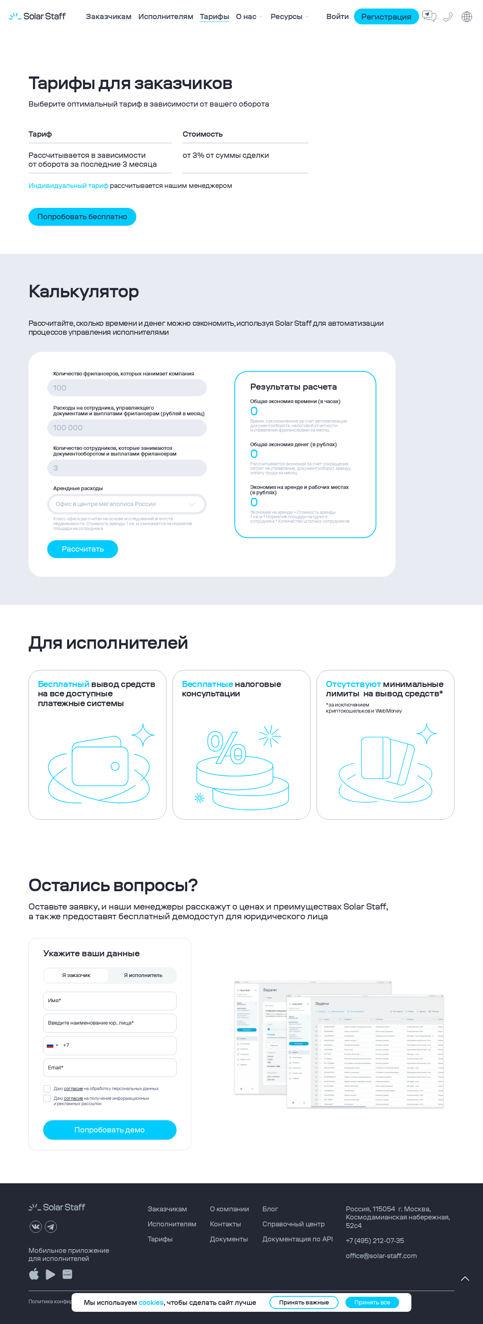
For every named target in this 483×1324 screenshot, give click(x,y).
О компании (229, 1209)
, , (398, 1217)
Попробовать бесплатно (82, 216)
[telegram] (51, 1226)
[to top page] (465, 1278)
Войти (337, 16)
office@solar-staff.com (381, 1256)
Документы (229, 1239)
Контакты (225, 1224)
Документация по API (297, 1239)
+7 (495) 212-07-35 (375, 1241)
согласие (73, 1088)
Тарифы (160, 1239)
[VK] (36, 1226)
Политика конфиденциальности (68, 1301)
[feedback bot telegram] (429, 17)
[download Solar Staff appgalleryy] (67, 1274)
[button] (126, 504)
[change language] (467, 17)
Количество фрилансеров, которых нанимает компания (123, 374)
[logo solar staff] (37, 17)
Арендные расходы (78, 488)
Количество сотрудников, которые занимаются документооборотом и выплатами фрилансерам (115, 451)
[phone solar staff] (448, 17)
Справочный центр (293, 1224)
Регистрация (386, 16)
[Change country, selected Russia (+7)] (52, 1045)
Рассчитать (83, 549)
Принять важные (304, 1302)
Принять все (372, 1302)
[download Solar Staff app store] (34, 1274)
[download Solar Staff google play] (50, 1274)
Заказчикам (167, 1209)
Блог (270, 1209)
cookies (151, 1302)
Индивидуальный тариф (68, 185)
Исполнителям (172, 1224)
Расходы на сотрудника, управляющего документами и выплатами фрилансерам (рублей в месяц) (129, 411)
